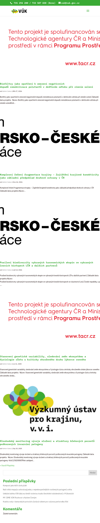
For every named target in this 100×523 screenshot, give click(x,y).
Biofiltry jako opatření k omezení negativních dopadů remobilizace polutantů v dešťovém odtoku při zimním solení (46, 85)
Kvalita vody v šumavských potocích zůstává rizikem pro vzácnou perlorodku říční (35, 502)
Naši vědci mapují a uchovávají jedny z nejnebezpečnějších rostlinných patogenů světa (37, 489)
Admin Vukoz (7, 91)
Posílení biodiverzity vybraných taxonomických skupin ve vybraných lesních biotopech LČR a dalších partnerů (46, 264)
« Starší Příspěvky (7, 465)
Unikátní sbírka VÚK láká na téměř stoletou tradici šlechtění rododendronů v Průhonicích (38, 493)
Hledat (93, 473)
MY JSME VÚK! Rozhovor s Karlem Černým (19, 497)
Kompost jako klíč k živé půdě (15, 485)
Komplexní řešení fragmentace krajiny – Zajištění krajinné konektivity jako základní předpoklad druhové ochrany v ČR (49, 176)
